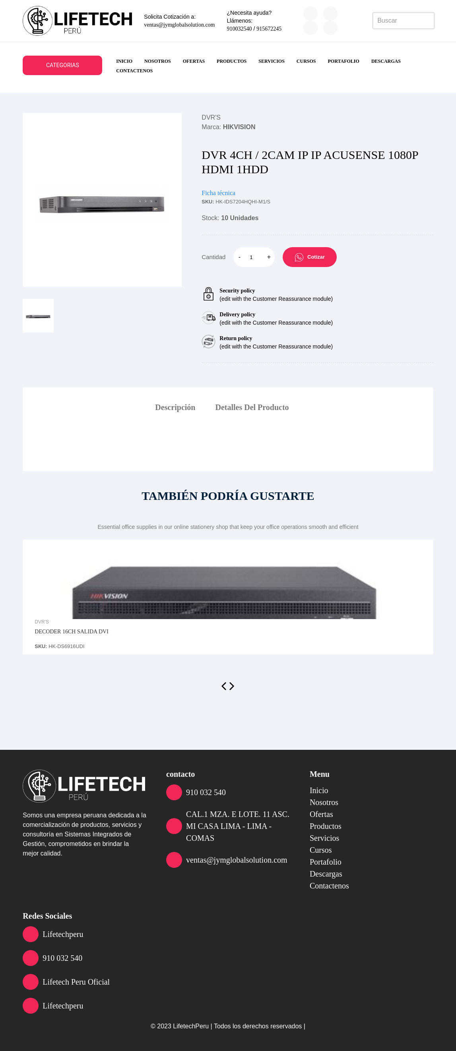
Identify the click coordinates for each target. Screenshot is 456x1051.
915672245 (268, 29)
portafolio (343, 61)
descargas (386, 61)
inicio (124, 61)
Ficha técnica (218, 193)
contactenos (134, 71)
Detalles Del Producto (252, 407)
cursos (306, 61)
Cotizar (310, 257)
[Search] (403, 21)
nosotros (157, 61)
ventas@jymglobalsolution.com (179, 25)
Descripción (175, 407)
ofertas (194, 61)
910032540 (239, 29)
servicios (271, 61)
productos (231, 61)
